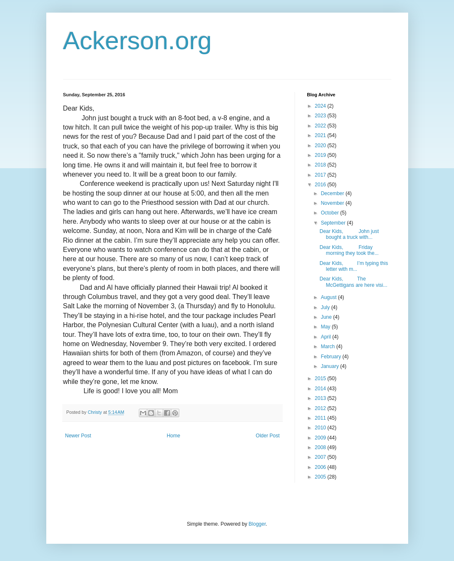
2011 (321, 418)
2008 (321, 447)
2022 (321, 126)
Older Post (268, 436)
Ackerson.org (137, 40)
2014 (321, 389)
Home (173, 436)
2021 (321, 135)
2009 (321, 438)
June (327, 317)
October (330, 213)
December (333, 193)
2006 (321, 467)
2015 (321, 378)
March (328, 346)
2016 (321, 185)
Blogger (257, 524)
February (331, 357)
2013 (321, 398)
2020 (321, 145)
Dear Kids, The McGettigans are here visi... (353, 282)
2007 (321, 457)
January (330, 366)
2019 (321, 155)
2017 (321, 175)
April (326, 337)
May (326, 327)
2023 (321, 116)
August (329, 297)
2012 (321, 408)
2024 (321, 106)
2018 (321, 165)
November (333, 203)
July (326, 307)
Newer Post (78, 436)
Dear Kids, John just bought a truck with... (349, 234)
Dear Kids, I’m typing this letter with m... (353, 266)
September (334, 223)
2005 (321, 477)
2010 (321, 428)
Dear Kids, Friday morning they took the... (348, 250)
